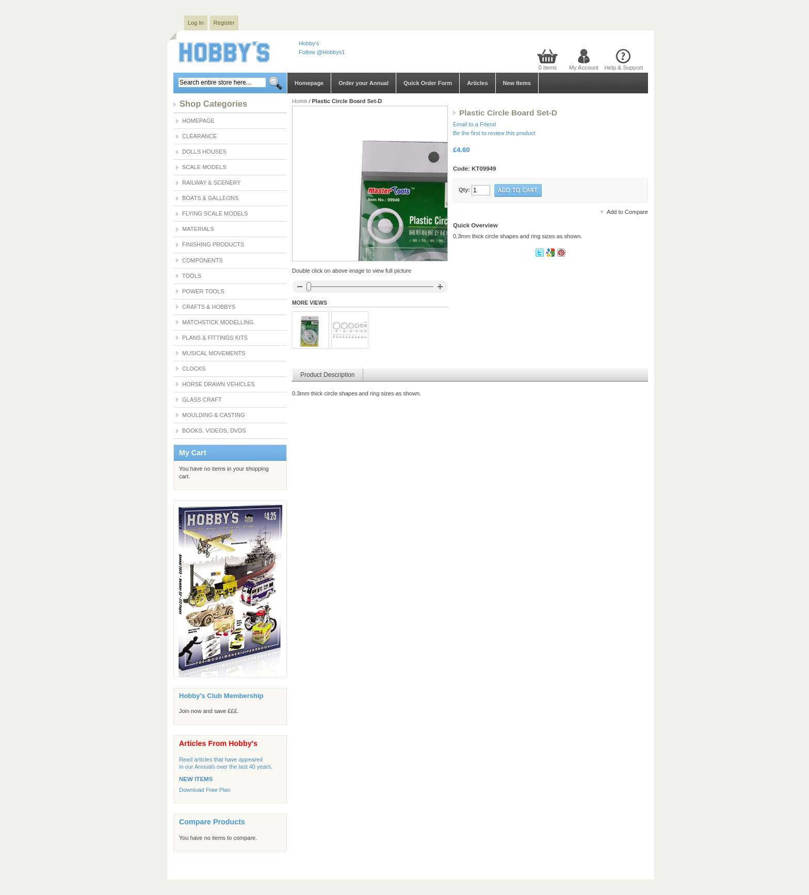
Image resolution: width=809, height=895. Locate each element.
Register (224, 23)
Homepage (309, 83)
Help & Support (623, 67)
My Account (583, 67)
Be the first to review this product (494, 133)
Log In (196, 23)
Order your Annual (363, 83)
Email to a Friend (474, 124)
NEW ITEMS (196, 779)
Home (299, 101)
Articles (477, 83)
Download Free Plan (205, 790)
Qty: (464, 190)
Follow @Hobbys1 (322, 52)
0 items (548, 67)
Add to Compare (627, 212)
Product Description (327, 374)
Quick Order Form (427, 83)
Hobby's (309, 43)
